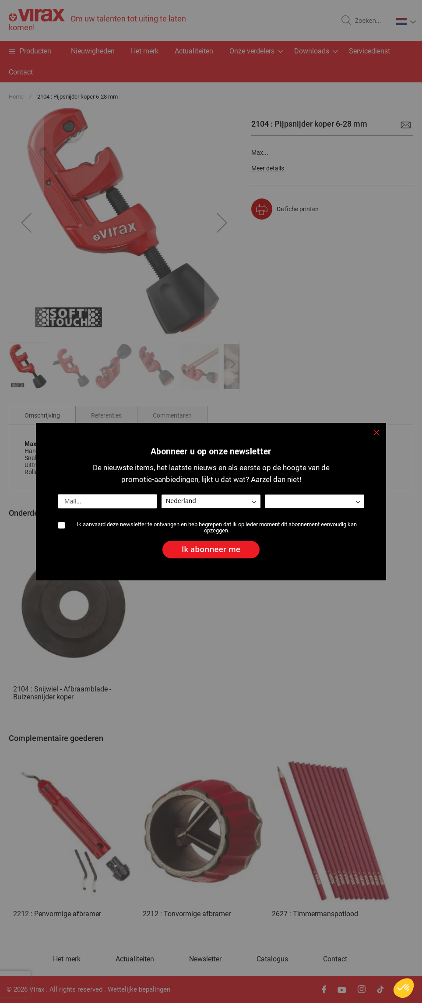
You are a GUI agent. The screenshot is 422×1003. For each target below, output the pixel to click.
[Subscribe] (211, 550)
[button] (403, 988)
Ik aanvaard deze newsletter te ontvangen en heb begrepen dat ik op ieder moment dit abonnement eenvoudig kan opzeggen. (217, 527)
